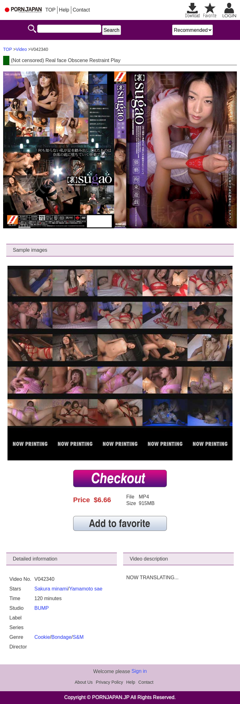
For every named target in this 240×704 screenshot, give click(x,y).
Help (64, 9)
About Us (84, 682)
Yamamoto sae (85, 588)
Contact (81, 9)
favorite (210, 9)
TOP (50, 9)
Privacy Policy (109, 682)
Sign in (139, 671)
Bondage (61, 637)
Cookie (42, 637)
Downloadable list (192, 9)
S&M (78, 637)
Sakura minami (51, 588)
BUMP (41, 608)
